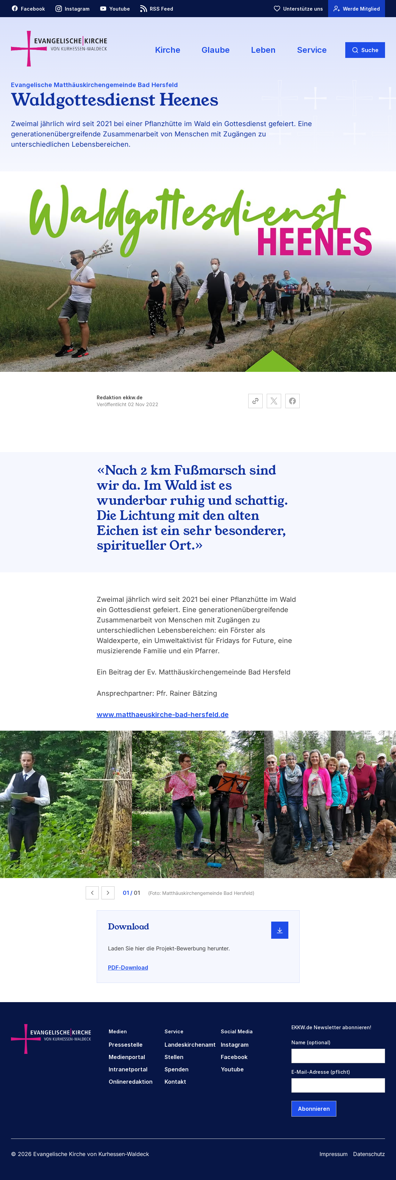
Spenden (177, 1069)
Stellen (174, 1057)
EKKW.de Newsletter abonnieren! (331, 1027)
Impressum (334, 1154)
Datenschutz (369, 1154)
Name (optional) (311, 1042)
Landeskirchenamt (190, 1044)
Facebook (234, 1057)
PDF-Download (128, 967)
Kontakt (175, 1081)
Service (312, 50)
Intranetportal (128, 1069)
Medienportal (127, 1057)
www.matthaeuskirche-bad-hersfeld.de (163, 714)
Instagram (235, 1044)
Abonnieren (314, 1108)
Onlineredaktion (131, 1081)
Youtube (232, 1069)
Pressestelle (126, 1044)
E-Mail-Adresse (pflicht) (320, 1072)
